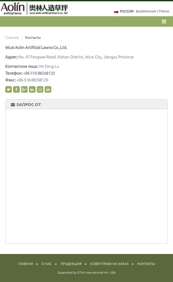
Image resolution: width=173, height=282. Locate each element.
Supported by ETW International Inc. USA (87, 272)
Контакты (146, 264)
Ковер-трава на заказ (109, 264)
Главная (12, 37)
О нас (47, 264)
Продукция (71, 264)
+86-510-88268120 (39, 73)
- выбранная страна (144, 11)
